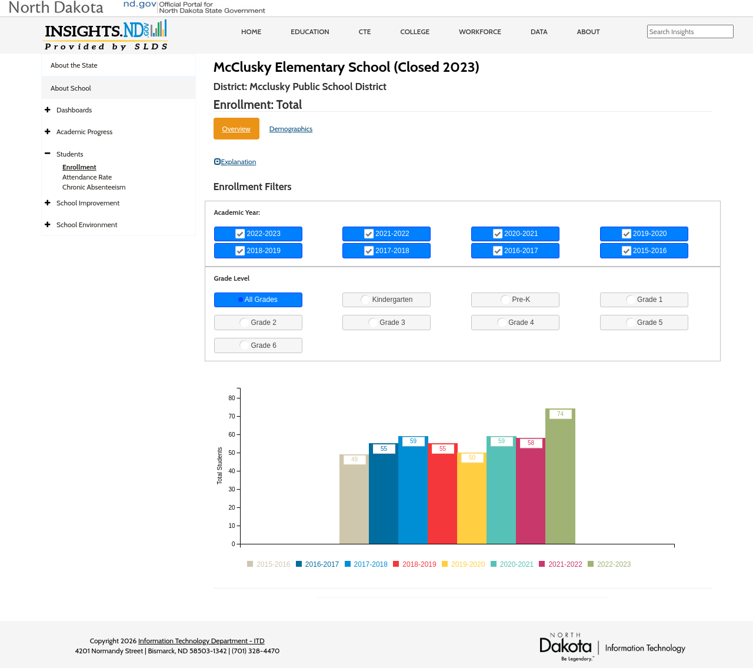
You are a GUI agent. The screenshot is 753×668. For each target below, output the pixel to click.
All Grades (258, 299)
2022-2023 (258, 233)
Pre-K (515, 299)
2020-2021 (515, 233)
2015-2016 (644, 250)
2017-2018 (386, 250)
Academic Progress (84, 131)
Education (310, 31)
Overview (236, 128)
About (588, 31)
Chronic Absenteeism (94, 186)
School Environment (87, 224)
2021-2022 (386, 233)
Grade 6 (257, 345)
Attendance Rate (87, 176)
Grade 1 (644, 299)
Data (539, 31)
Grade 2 (257, 322)
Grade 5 (644, 322)
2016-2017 (515, 250)
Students (70, 153)
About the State (74, 65)
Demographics (291, 128)
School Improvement (87, 202)
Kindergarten (386, 299)
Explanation (235, 161)
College (414, 31)
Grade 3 (386, 322)
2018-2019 (258, 250)
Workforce (480, 31)
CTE (365, 31)
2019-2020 (644, 233)
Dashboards (74, 109)
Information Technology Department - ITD (201, 640)
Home (251, 31)
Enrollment (79, 166)
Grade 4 (515, 322)
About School (71, 88)
